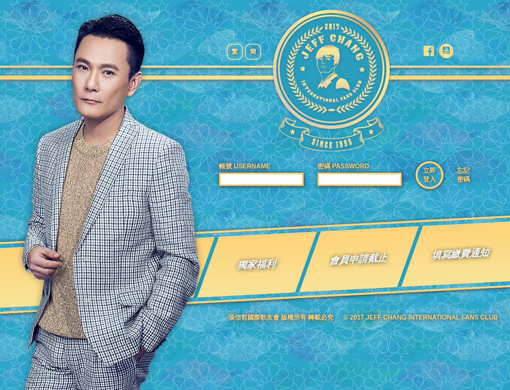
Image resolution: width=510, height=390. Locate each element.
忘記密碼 (463, 175)
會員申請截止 (359, 259)
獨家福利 (257, 264)
